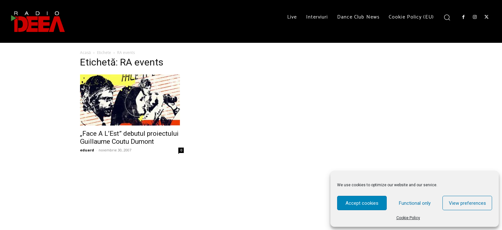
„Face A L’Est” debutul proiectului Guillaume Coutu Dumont (129, 137)
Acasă (85, 52)
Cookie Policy (408, 218)
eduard (87, 150)
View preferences (467, 203)
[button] (447, 17)
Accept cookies (361, 203)
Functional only (415, 203)
